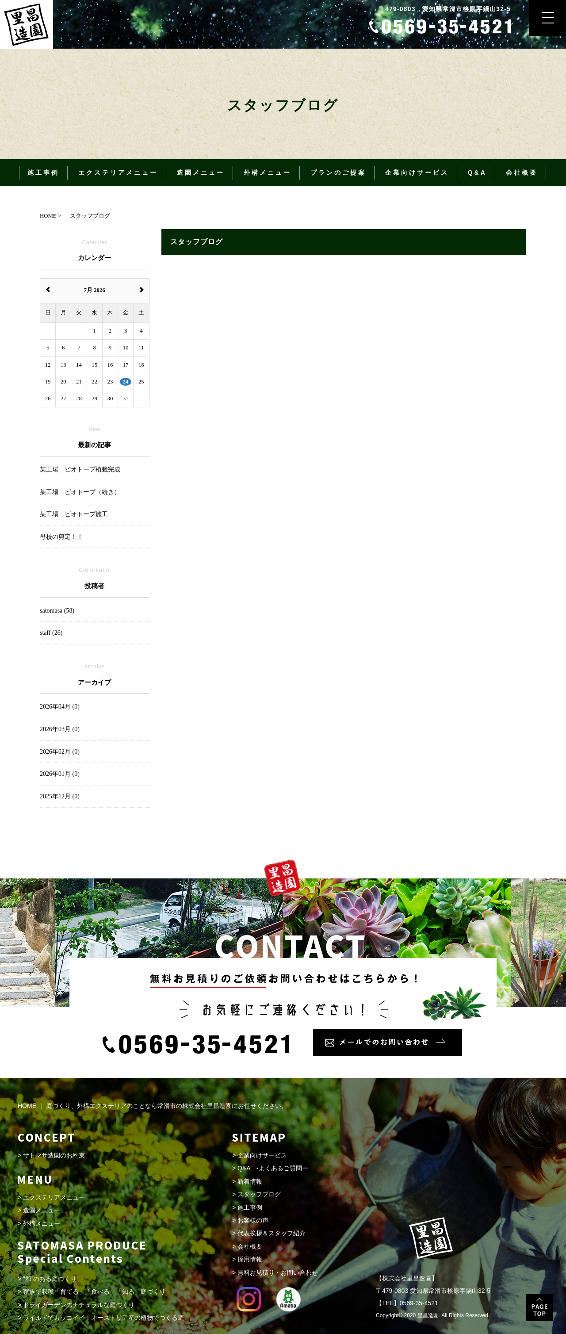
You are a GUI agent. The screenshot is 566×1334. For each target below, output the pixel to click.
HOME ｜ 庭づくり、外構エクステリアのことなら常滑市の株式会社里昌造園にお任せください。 (152, 1105)
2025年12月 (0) (60, 796)
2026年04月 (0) (60, 706)
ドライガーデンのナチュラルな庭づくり (78, 1304)
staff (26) (51, 632)
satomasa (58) (57, 610)
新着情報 (249, 1181)
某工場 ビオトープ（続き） (80, 492)
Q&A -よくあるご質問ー (272, 1168)
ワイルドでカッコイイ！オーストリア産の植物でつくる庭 (103, 1317)
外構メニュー (267, 172)
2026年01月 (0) (60, 773)
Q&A (477, 172)
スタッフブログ (259, 1194)
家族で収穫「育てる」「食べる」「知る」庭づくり (94, 1291)
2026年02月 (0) (60, 751)
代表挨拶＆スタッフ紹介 (271, 1233)
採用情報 (249, 1259)
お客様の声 (252, 1220)
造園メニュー (201, 172)
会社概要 (522, 172)
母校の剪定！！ (61, 536)
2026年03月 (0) (60, 729)
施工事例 (43, 172)
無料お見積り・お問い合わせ (277, 1272)
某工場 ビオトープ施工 (74, 514)
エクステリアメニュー (118, 172)
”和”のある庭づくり (49, 1278)
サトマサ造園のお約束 (54, 1155)
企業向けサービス (417, 172)
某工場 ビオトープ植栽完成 (80, 469)
